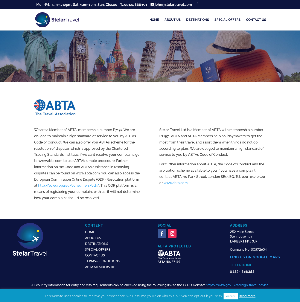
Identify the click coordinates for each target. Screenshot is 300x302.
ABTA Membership (100, 267)
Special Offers (228, 20)
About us (172, 20)
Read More (247, 296)
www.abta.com (176, 183)
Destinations (197, 20)
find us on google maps (255, 257)
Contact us (256, 20)
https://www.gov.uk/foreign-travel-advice (237, 285)
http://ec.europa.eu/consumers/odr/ (68, 185)
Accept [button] (230, 296)
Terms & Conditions (102, 261)
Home (154, 20)
